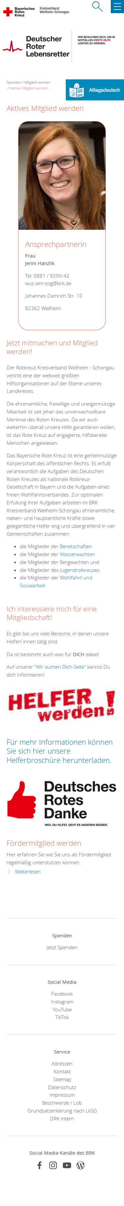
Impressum (62, 1094)
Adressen (62, 1063)
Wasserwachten (77, 554)
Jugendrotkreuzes (80, 570)
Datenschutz (62, 1087)
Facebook (62, 993)
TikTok (62, 1017)
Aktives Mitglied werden (29, 88)
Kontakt (62, 1071)
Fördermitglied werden (44, 843)
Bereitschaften (76, 546)
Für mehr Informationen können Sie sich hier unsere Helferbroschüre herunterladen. (60, 750)
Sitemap (62, 1079)
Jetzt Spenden (62, 947)
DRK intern (62, 1118)
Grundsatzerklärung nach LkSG (62, 1110)
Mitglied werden (37, 82)
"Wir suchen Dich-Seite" (60, 666)
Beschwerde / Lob (62, 1102)
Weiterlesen (28, 872)
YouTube (62, 1009)
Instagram (62, 1001)
